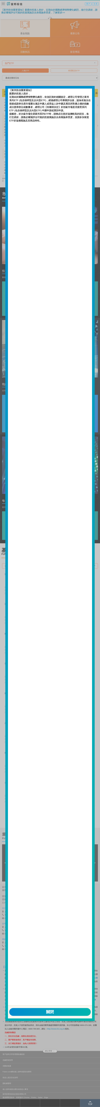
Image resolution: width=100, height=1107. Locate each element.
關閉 (50, 1012)
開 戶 (88, 4)
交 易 (95, 4)
